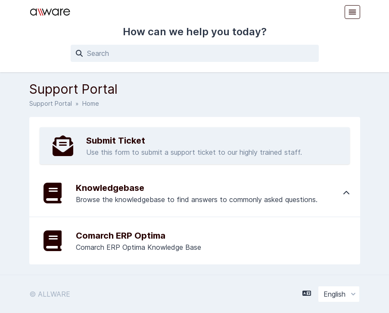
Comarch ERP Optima (120, 235)
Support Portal (50, 103)
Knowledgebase (110, 188)
